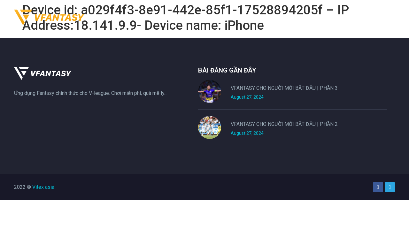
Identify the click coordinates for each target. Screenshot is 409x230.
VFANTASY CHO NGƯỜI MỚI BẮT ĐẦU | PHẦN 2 (284, 124)
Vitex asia (43, 187)
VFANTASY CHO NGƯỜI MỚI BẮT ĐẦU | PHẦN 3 (284, 88)
